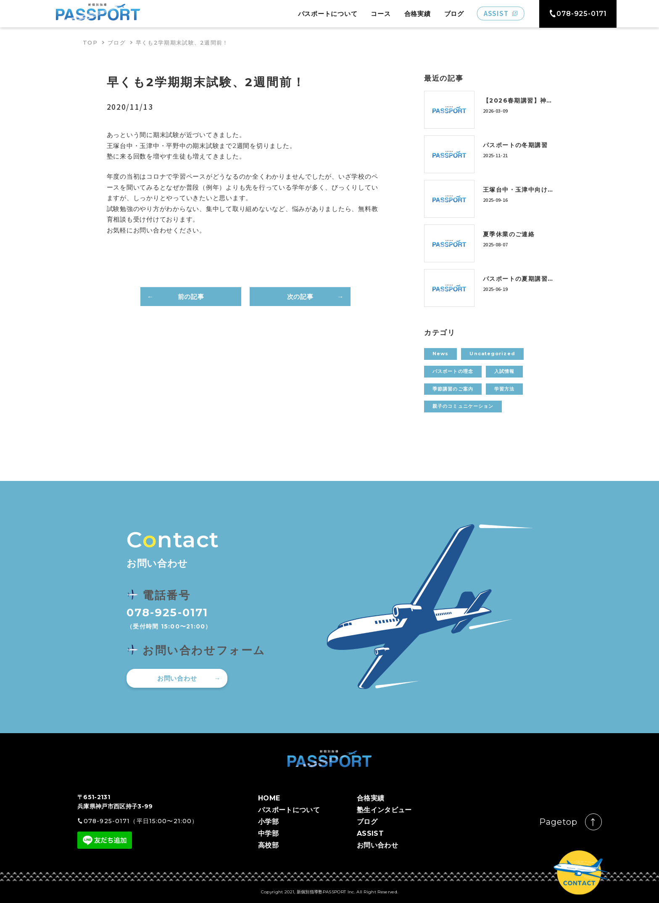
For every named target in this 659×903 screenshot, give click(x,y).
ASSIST (370, 833)
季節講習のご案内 (452, 389)
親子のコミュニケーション (462, 406)
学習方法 (504, 389)
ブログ (454, 14)
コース (380, 14)
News (440, 353)
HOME (269, 798)
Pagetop (558, 822)
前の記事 (191, 297)
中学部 (268, 833)
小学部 (268, 822)
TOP (90, 42)
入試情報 (504, 371)
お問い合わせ (177, 678)
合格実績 (417, 14)
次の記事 (300, 297)
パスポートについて (328, 14)
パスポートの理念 (452, 371)
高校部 (268, 845)
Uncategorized (492, 353)
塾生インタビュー (384, 810)
